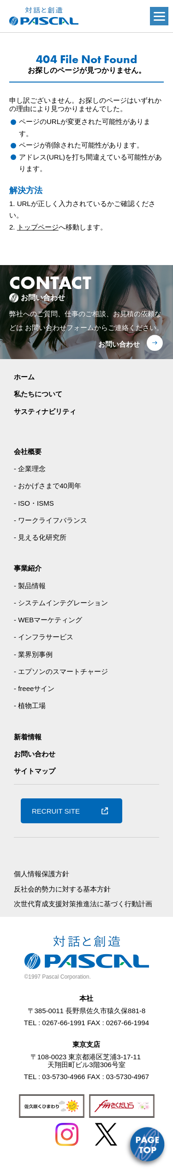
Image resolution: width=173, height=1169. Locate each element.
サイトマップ (34, 771)
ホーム (24, 377)
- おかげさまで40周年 (47, 486)
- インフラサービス (43, 637)
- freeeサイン (34, 688)
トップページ (38, 227)
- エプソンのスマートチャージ (61, 671)
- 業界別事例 (33, 654)
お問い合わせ (119, 344)
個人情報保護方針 (41, 874)
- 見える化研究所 (40, 537)
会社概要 (28, 451)
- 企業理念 (30, 468)
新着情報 (28, 737)
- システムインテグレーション (61, 603)
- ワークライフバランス (50, 520)
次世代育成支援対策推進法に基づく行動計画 (83, 904)
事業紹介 (28, 568)
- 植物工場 (30, 705)
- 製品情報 (30, 586)
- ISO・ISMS (34, 503)
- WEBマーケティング (48, 620)
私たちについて (38, 394)
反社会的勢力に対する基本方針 (62, 889)
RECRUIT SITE (56, 811)
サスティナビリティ (45, 411)
